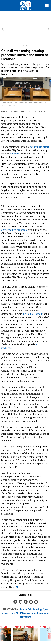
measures (15, 139)
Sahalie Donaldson (14, 97)
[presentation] (2, 624)
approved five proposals (14, 215)
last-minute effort (39, 132)
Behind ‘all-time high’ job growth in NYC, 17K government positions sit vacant (25, 598)
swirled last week (32, 299)
